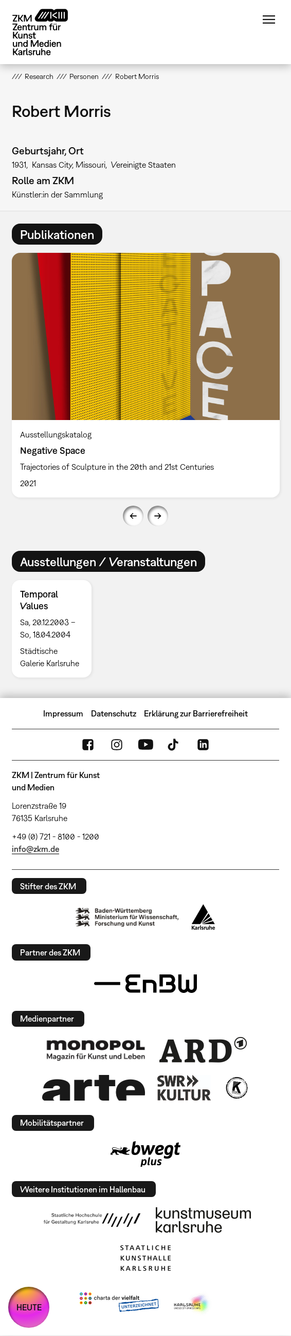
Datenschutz (113, 713)
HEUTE (29, 1307)
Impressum (63, 713)
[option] (146, 375)
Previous (133, 516)
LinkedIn (203, 744)
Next (158, 516)
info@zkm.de (35, 848)
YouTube (145, 744)
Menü (269, 19)
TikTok (174, 744)
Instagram (116, 744)
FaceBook (88, 744)
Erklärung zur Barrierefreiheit (196, 713)
